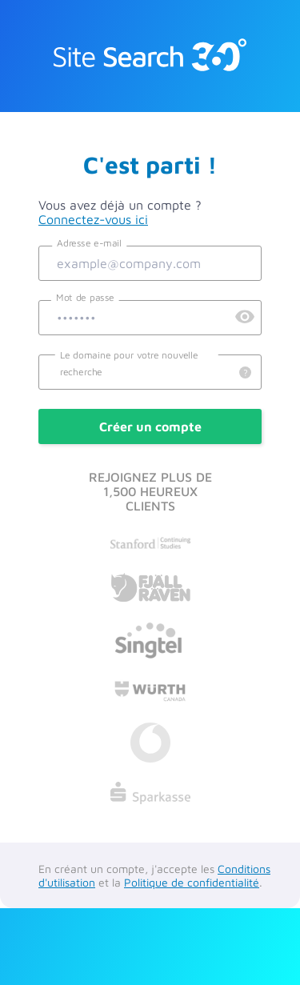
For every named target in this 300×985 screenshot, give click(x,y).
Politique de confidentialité (191, 882)
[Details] (245, 373)
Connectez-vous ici (93, 219)
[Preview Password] (244, 317)
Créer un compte (150, 426)
